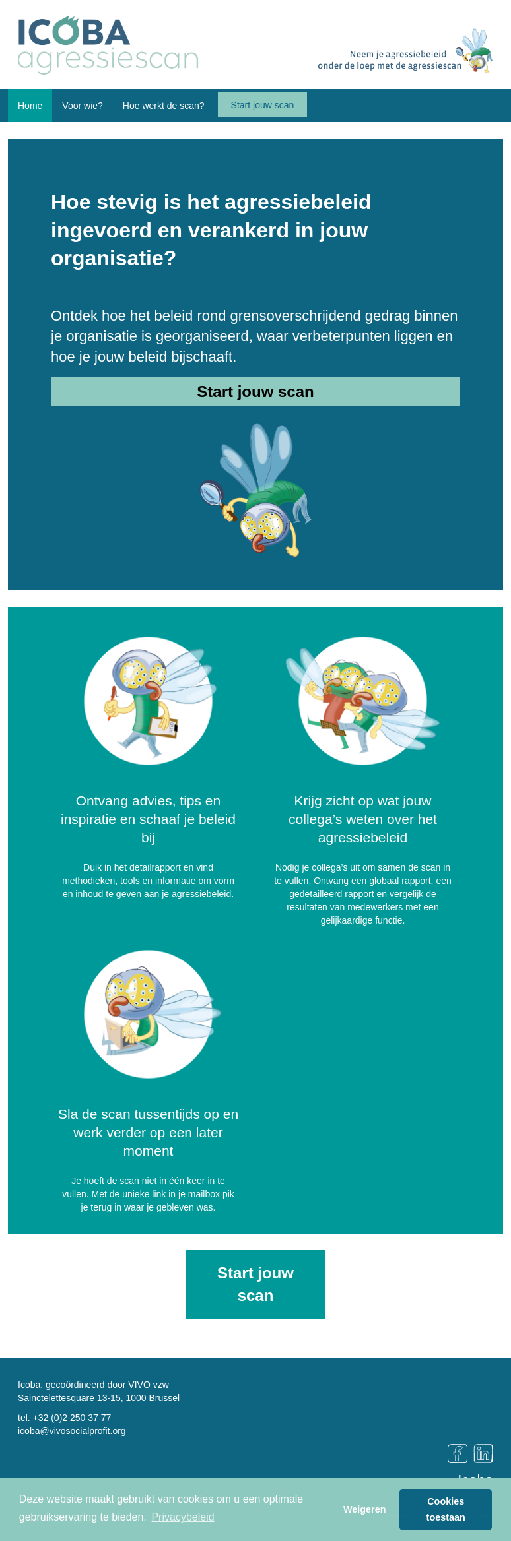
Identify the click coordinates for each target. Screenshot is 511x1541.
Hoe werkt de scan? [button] (164, 105)
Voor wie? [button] (82, 105)
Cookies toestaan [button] (445, 1509)
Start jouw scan (262, 105)
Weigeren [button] (364, 1509)
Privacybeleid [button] (182, 1517)
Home (30, 105)
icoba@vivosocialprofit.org (72, 1431)
